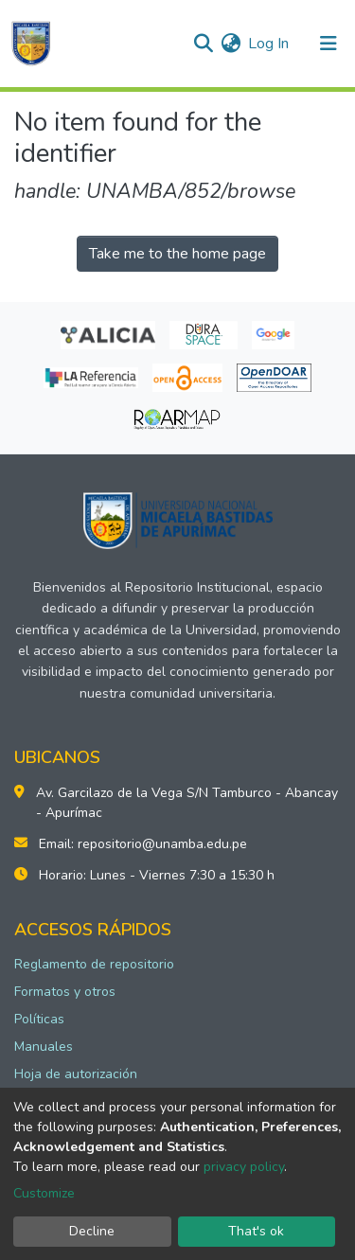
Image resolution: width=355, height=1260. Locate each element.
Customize (44, 1193)
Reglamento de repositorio (94, 964)
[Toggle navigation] (328, 43)
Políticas (39, 1019)
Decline (92, 1231)
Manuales (43, 1047)
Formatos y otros (64, 992)
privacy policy (244, 1167)
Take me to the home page (177, 253)
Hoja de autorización (75, 1074)
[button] (230, 43)
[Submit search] (203, 43)
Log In (269, 43)
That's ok (256, 1231)
